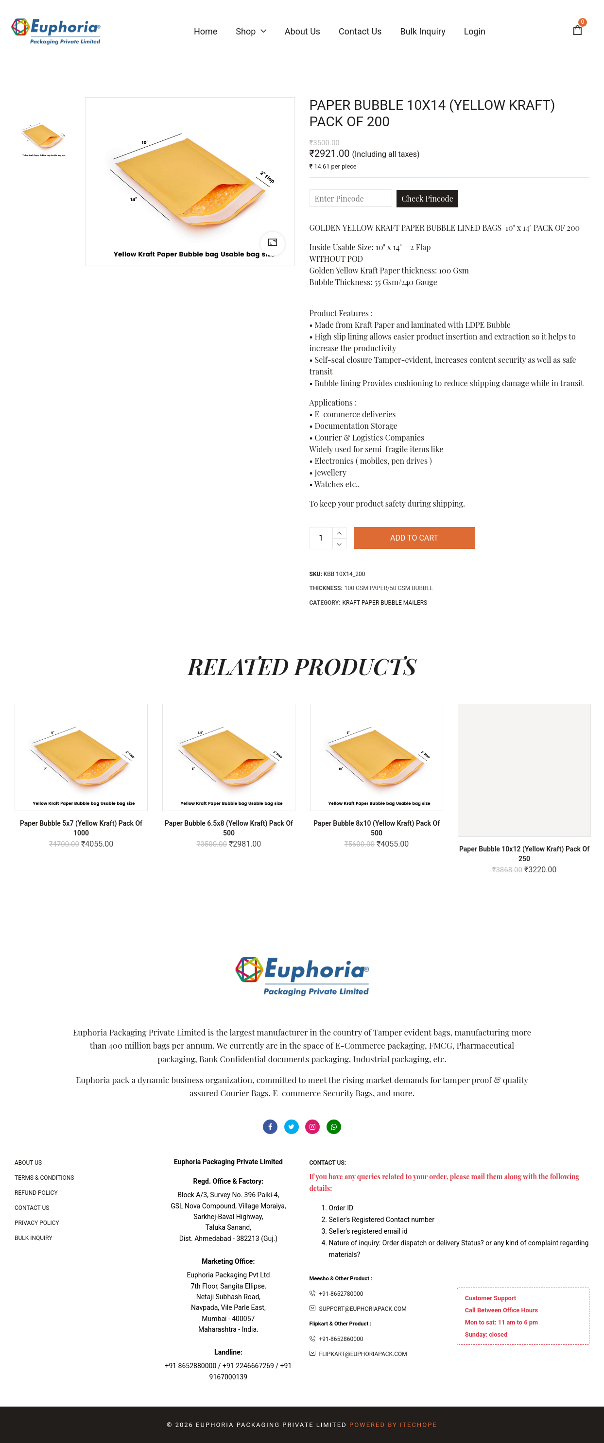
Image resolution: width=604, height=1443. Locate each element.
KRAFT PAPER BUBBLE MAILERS (385, 602)
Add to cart (414, 538)
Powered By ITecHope (393, 1424)
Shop (251, 31)
